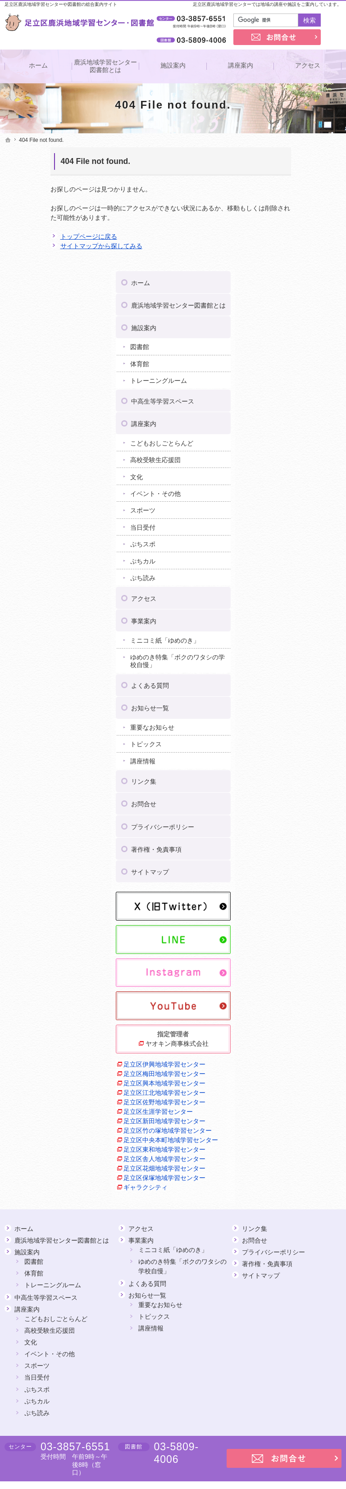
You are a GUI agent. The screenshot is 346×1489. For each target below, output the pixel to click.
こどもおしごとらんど (305, 327)
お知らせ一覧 (293, 600)
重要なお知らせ (295, 619)
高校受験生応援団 (298, 343)
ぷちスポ (286, 428)
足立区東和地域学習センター (301, 1089)
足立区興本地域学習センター (301, 966)
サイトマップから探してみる (55, 246)
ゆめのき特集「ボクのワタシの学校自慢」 (305, 553)
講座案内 (287, 307)
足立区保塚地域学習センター (301, 1146)
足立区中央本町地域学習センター (301, 1070)
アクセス (287, 482)
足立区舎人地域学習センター (301, 1108)
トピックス (289, 636)
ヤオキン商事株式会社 (304, 903)
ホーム (283, 159)
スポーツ (286, 394)
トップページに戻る (42, 236)
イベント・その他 (298, 377)
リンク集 (287, 673)
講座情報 (286, 653)
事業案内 (287, 504)
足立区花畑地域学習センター (301, 1127)
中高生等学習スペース (305, 285)
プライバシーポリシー (305, 718)
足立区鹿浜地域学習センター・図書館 (271, 1468)
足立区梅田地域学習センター (301, 947)
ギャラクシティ (289, 1160)
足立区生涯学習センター (301, 1018)
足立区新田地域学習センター (301, 1032)
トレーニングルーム (301, 264)
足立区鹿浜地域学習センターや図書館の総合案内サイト (61, 4)
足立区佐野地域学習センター (301, 1004)
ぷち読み (286, 461)
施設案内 (287, 211)
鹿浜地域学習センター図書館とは (305, 185)
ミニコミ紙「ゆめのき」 (301, 528)
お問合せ (287, 695)
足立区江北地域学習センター (301, 985)
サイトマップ (293, 763)
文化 (279, 360)
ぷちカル (286, 445)
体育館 (282, 247)
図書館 (282, 231)
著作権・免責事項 (299, 740)
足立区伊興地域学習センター (301, 928)
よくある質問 (293, 577)
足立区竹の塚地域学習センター (301, 1051)
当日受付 (286, 411)
